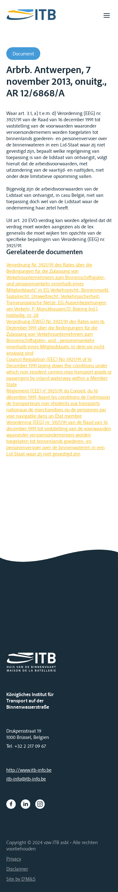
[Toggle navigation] (107, 15)
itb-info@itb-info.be (26, 778)
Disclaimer (17, 869)
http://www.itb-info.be (29, 770)
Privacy (13, 858)
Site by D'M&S (21, 879)
